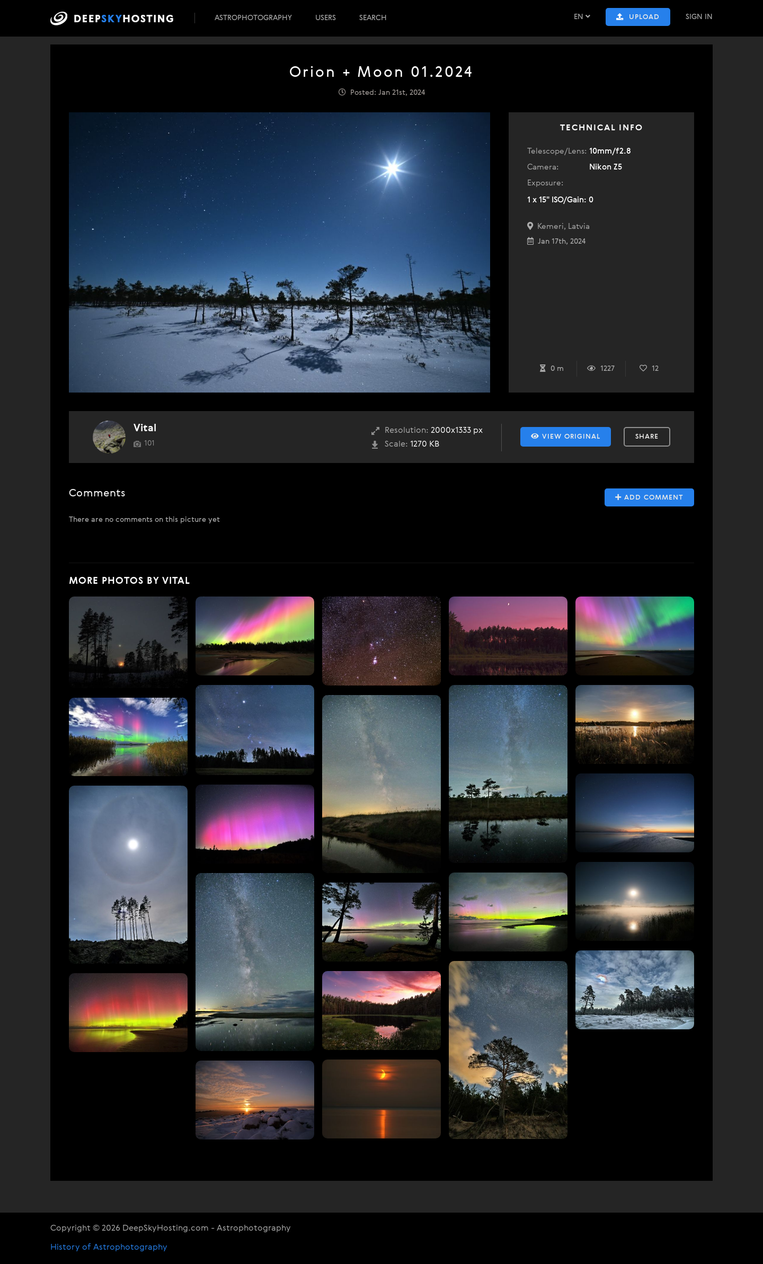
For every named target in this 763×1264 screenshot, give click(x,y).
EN (582, 17)
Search (373, 18)
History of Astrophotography (108, 1247)
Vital (145, 428)
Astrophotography (253, 18)
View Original (565, 436)
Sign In (699, 17)
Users (325, 18)
